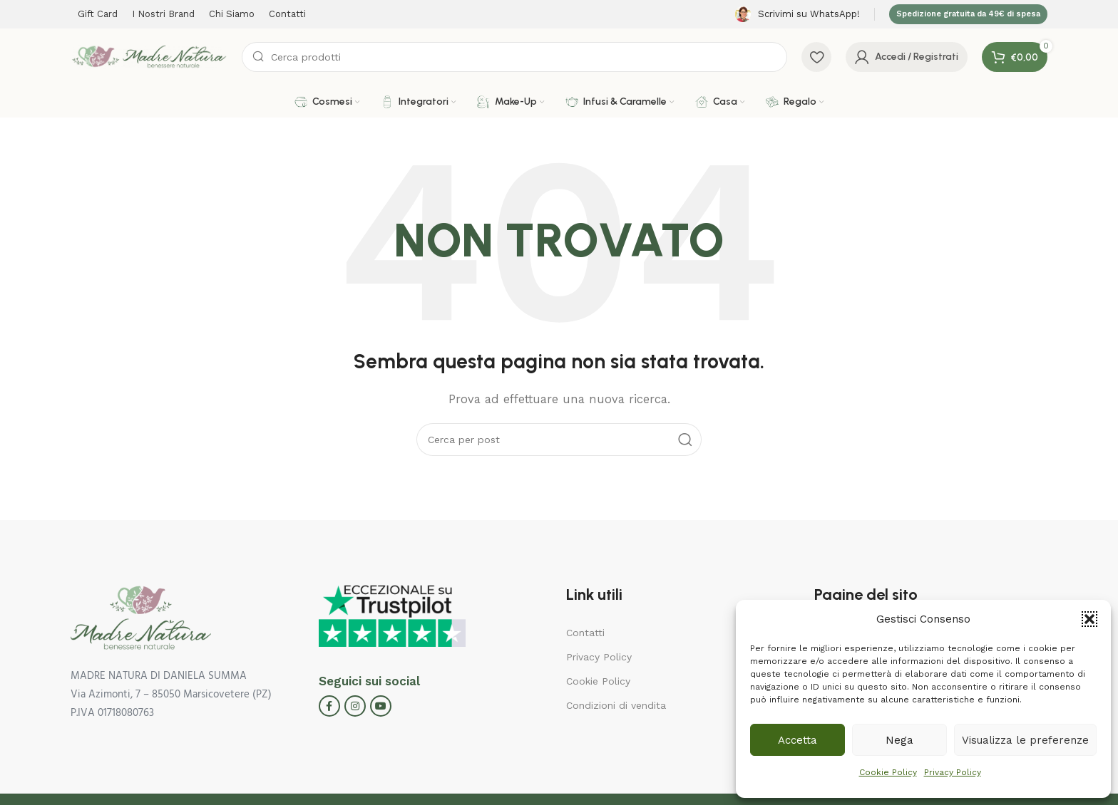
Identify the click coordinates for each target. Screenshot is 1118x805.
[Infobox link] (797, 14)
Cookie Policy (888, 772)
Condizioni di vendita (616, 705)
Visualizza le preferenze (1025, 740)
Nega (899, 740)
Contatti (585, 632)
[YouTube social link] (380, 706)
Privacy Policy (952, 772)
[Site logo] (149, 56)
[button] (1089, 619)
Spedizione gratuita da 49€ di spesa (968, 14)
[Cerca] (514, 57)
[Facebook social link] (329, 706)
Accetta (797, 740)
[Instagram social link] (355, 706)
